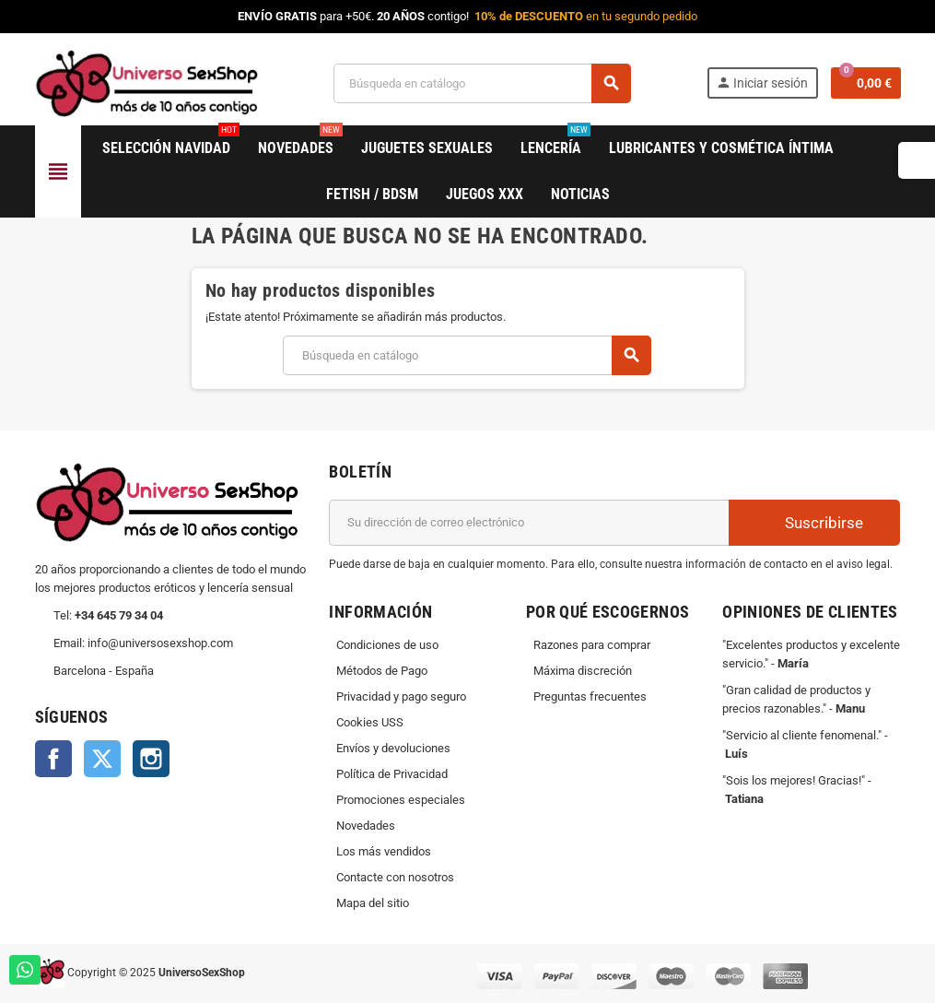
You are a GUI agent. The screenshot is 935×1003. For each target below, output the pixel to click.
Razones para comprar (591, 645)
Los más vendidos (383, 851)
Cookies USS (369, 722)
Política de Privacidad (392, 774)
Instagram (151, 758)
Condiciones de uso (387, 645)
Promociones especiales (400, 800)
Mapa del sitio (372, 903)
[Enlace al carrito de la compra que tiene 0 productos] (866, 83)
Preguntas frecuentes (590, 696)
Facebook (53, 758)
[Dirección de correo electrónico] (529, 523)
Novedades (365, 825)
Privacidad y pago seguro (401, 696)
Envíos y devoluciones (393, 748)
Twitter (102, 758)
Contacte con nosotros (395, 877)
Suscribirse (814, 522)
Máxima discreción (582, 671)
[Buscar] (481, 83)
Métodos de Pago (381, 671)
